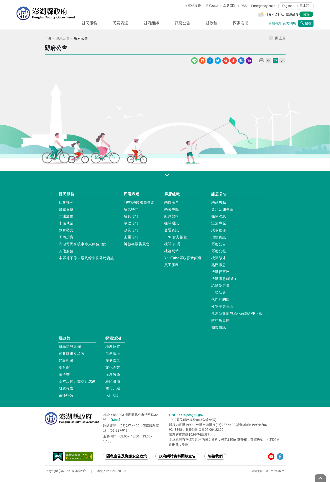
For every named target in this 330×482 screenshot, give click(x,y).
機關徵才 (218, 258)
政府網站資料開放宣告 (177, 456)
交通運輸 (66, 216)
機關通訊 (171, 223)
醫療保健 (66, 209)
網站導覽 (194, 6)
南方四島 (289, 23)
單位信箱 (131, 223)
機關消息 (218, 216)
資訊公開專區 (222, 209)
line (194, 60)
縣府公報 (218, 251)
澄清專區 (218, 223)
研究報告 (66, 388)
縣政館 (211, 23)
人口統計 (112, 395)
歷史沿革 (112, 360)
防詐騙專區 (220, 320)
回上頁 (277, 38)
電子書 (64, 374)
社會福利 (66, 202)
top (320, 478)
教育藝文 (66, 230)
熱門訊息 (218, 265)
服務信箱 (211, 6)
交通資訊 (171, 230)
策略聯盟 (66, 395)
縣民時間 (131, 209)
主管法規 (218, 293)
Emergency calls (263, 6)
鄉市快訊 (218, 327)
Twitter (218, 60)
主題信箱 (131, 237)
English (288, 6)
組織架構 (171, 216)
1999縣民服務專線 (139, 202)
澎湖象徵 (112, 374)
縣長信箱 (131, 216)
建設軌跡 (66, 360)
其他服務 (66, 251)
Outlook (241, 60)
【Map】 (115, 420)
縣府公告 (81, 38)
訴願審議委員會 (137, 244)
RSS (243, 6)
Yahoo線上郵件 (249, 60)
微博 (225, 60)
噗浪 (202, 60)
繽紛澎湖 (112, 381)
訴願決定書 (220, 286)
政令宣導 (218, 230)
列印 (261, 60)
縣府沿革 (171, 202)
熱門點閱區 (220, 300)
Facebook (210, 60)
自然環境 (112, 353)
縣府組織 (151, 23)
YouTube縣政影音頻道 (182, 258)
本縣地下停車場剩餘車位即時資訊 (86, 258)
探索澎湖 (240, 23)
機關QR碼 (172, 244)
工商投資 (66, 237)
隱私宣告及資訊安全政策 (126, 456)
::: (186, 6)
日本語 (304, 6)
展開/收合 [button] (165, 175)
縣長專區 (171, 209)
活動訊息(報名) (223, 279)
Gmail (233, 60)
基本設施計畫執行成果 (77, 381)
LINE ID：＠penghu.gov (186, 415)
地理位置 (112, 347)
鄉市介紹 (112, 388)
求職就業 (66, 223)
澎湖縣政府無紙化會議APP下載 (237, 313)
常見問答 (229, 6)
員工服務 (171, 265)
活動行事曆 (220, 272)
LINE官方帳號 (175, 237)
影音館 (64, 367)
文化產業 (112, 367)
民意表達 (120, 23)
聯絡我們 (215, 456)
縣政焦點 (218, 202)
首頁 (49, 38)
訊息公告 (182, 23)
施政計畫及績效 (72, 353)
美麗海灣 (274, 23)
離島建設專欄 (70, 347)
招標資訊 (218, 237)
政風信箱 (131, 230)
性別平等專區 (222, 307)
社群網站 (171, 251)
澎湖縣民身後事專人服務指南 (83, 244)
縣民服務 (89, 23)
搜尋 (305, 23)
